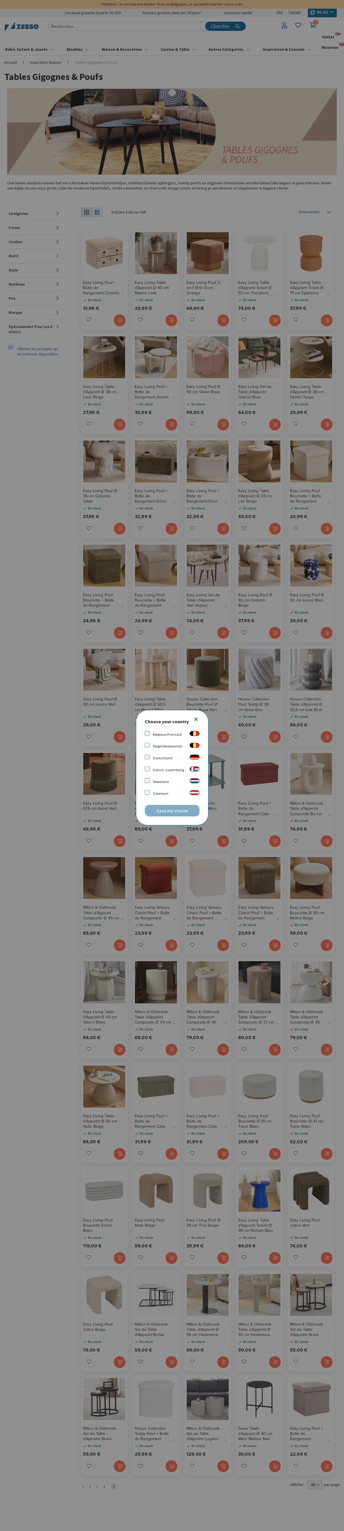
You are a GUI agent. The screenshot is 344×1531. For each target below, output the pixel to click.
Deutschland (162, 758)
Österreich (161, 793)
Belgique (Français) (167, 734)
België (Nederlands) (167, 746)
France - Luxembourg (168, 770)
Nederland (161, 781)
